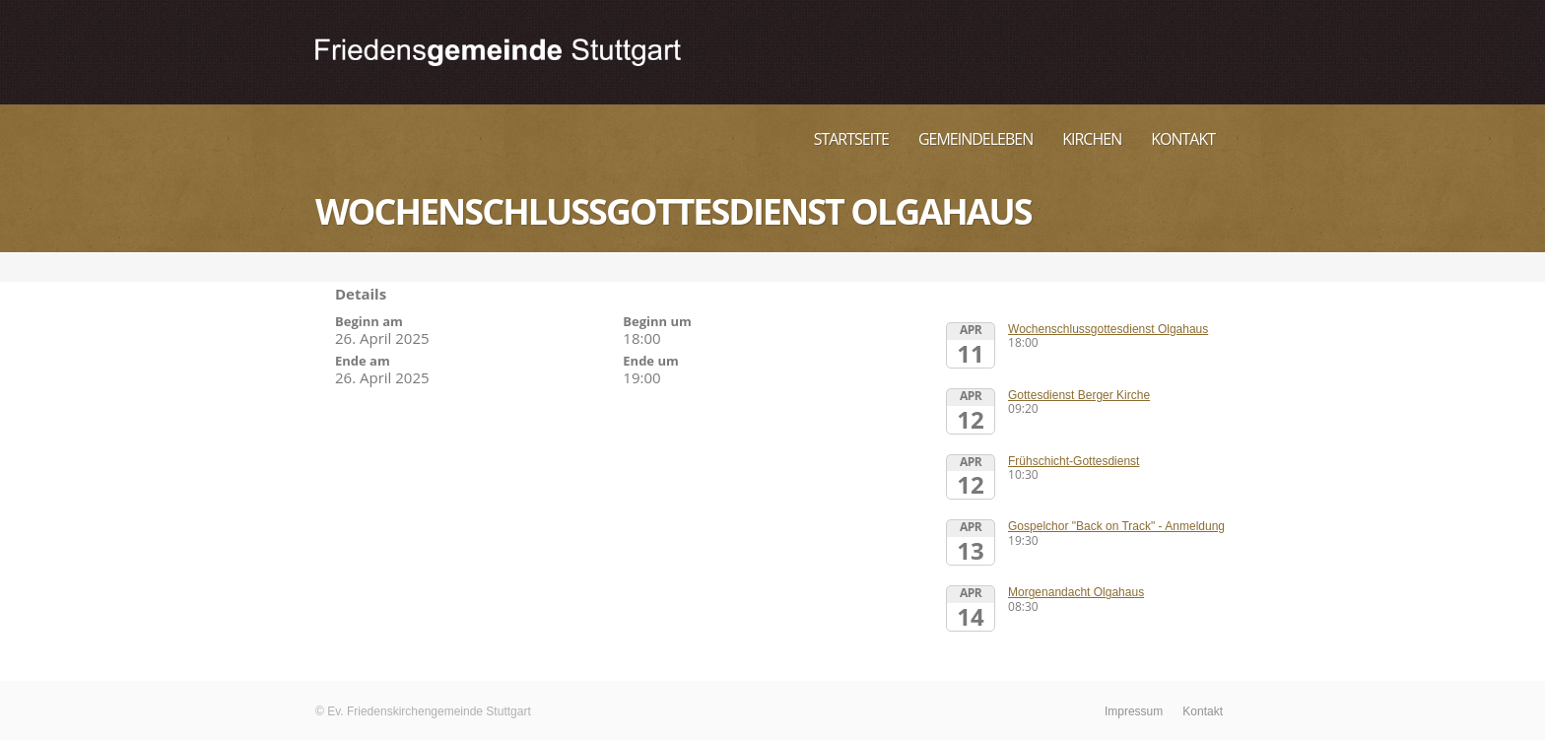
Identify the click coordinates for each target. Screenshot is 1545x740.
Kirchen (1091, 139)
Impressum (1134, 711)
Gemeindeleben (975, 139)
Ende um (650, 361)
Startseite (851, 139)
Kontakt (1183, 139)
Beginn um (657, 321)
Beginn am (369, 321)
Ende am (362, 361)
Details (360, 293)
